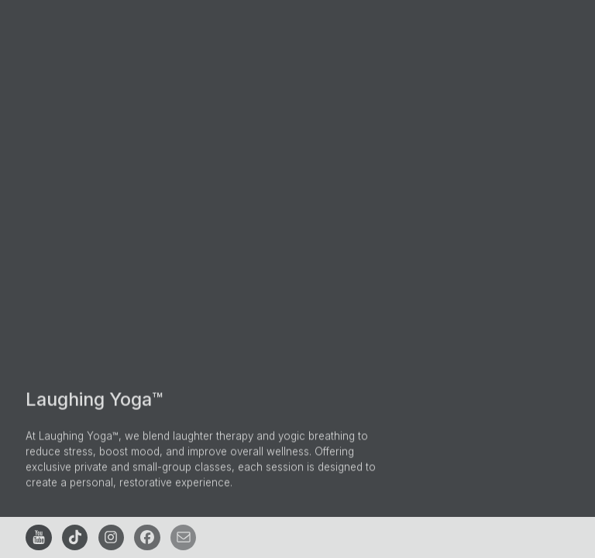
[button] (38, 537)
